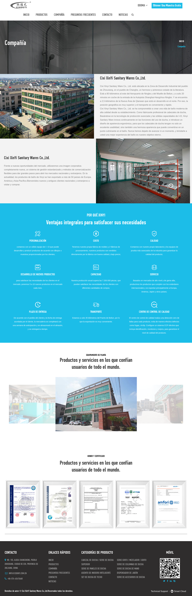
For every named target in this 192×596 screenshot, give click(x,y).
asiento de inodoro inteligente (96, 573)
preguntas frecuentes (83, 15)
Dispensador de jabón (127, 573)
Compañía (59, 15)
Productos (41, 15)
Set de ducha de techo (91, 577)
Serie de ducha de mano (128, 568)
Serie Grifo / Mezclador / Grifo (131, 560)
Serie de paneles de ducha (93, 568)
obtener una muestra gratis (167, 5)
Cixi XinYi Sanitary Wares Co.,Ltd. (35, 591)
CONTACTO (107, 15)
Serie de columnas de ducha (130, 564)
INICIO (26, 15)
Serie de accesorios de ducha (131, 577)
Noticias (123, 15)
